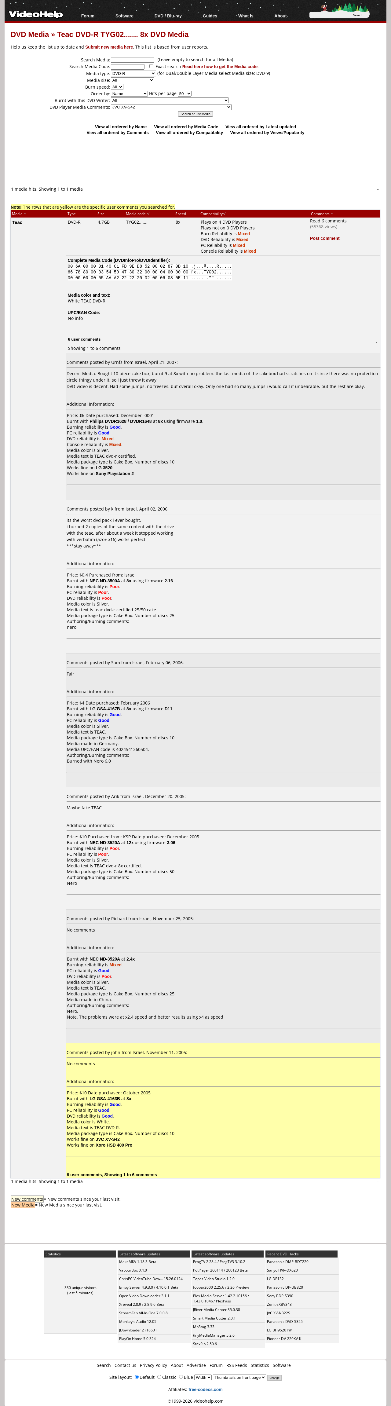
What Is (246, 16)
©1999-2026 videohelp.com (196, 1401)
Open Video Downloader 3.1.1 (144, 1295)
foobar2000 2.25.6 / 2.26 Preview (221, 1287)
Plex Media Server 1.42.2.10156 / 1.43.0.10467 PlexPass (221, 1298)
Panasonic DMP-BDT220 (288, 1261)
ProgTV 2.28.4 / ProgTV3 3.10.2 (219, 1261)
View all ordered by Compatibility (189, 132)
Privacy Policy (153, 1365)
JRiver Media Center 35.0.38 (216, 1309)
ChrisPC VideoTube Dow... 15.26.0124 (151, 1278)
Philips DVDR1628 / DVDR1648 (121, 421)
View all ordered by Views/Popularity (267, 132)
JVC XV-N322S (278, 1313)
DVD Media (30, 34)
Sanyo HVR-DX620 (282, 1270)
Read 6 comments (328, 221)
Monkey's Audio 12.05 (137, 1321)
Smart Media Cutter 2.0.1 (214, 1318)
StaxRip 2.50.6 (205, 1343)
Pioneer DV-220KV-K (284, 1338)
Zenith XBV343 (279, 1304)
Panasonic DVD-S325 (285, 1321)
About (280, 16)
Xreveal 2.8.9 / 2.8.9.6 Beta (141, 1304)
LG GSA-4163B (105, 1098)
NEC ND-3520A (105, 842)
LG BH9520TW (279, 1330)
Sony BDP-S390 (280, 1295)
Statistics (260, 1365)
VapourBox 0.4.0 (133, 1270)
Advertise (196, 1365)
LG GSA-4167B (105, 709)
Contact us (125, 1365)
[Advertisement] (195, 160)
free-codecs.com (205, 1389)
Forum (88, 16)
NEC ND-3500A (105, 581)
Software (124, 16)
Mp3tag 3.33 (203, 1326)
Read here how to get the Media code (220, 66)
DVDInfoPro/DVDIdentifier (141, 260)
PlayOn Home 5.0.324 (137, 1338)
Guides (210, 16)
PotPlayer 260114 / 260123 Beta (220, 1270)
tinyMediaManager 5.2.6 (214, 1335)
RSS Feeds (236, 1365)
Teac (17, 222)
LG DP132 (275, 1278)
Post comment (324, 238)
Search (104, 1365)
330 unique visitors (80, 1287)
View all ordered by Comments (117, 132)
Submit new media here (109, 47)
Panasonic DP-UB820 (285, 1287)
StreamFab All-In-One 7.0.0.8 (143, 1313)
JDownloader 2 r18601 (138, 1330)
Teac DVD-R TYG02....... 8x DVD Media (122, 34)
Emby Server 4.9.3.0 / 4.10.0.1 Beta (148, 1287)
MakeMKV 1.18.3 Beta (137, 1261)
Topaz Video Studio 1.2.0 (214, 1278)
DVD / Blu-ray (168, 16)
